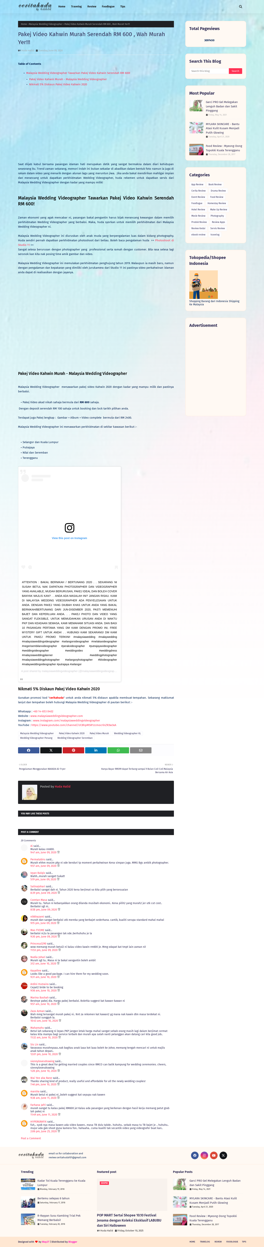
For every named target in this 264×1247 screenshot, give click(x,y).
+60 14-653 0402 (43, 711)
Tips (244, 1242)
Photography (217, 216)
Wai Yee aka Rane (41, 1078)
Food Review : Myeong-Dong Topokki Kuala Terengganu (224, 148)
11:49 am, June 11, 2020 (44, 1114)
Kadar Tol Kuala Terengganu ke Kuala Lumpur (61, 1183)
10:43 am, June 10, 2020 (44, 1020)
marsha (35, 1091)
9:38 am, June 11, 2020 (43, 1098)
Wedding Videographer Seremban (75, 738)
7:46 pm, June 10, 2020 (43, 1084)
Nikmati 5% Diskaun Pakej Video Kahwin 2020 (57, 84)
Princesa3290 (38, 943)
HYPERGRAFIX (38, 1121)
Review (218, 1242)
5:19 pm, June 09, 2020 (43, 879)
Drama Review (218, 190)
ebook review (198, 234)
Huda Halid (27, 50)
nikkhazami (37, 916)
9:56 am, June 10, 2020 (43, 990)
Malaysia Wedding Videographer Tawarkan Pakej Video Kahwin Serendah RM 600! (77, 73)
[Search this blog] (209, 71)
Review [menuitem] (91, 6)
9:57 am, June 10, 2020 (43, 1004)
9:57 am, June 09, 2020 (43, 866)
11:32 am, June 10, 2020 (44, 1037)
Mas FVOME (37, 930)
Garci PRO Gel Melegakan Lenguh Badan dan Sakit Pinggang (222, 106)
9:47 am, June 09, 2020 (43, 852)
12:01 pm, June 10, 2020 (44, 1054)
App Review (197, 184)
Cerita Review (198, 190)
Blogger (72, 1241)
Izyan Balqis (37, 873)
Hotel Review (198, 209)
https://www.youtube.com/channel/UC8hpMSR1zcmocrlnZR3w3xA (73, 725)
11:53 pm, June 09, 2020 (44, 950)
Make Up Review (218, 209)
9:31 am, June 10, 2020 (43, 977)
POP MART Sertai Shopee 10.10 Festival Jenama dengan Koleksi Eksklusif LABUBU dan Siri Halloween (129, 1220)
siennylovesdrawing (42, 1061)
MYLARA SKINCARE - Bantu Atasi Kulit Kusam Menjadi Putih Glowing (222, 128)
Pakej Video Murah (99, 733)
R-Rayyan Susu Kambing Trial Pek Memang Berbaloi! (59, 1218)
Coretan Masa (38, 900)
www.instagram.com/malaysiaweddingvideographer (66, 720)
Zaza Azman (37, 1011)
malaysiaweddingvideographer (60, 671)
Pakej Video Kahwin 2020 (72, 733)
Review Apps (218, 222)
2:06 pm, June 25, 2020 (44, 1131)
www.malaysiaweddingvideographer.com (56, 716)
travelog (215, 234)
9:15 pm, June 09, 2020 (43, 923)
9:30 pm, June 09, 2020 (44, 936)
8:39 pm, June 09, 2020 (44, 893)
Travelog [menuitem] (76, 6)
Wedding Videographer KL (127, 733)
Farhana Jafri (38, 1105)
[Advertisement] (215, 371)
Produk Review (199, 222)
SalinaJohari (37, 886)
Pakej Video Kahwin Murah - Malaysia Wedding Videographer (67, 79)
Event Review (198, 197)
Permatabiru (37, 859)
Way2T (45, 1241)
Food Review (216, 197)
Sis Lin (34, 1044)
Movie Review (198, 216)
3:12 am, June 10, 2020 (43, 963)
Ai (31, 846)
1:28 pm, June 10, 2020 (43, 1071)
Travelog (205, 1242)
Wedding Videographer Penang (36, 738)
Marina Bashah (39, 997)
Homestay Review (217, 203)
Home (24, 24)
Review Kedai (198, 228)
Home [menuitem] (61, 6)
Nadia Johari (37, 957)
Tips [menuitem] (122, 6)
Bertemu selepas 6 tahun (53, 1198)
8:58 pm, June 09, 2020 (44, 909)
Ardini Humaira (39, 984)
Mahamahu (37, 1027)
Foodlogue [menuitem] (108, 6)
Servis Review (217, 228)
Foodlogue (196, 203)
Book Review (215, 184)
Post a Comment (31, 1138)
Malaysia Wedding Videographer (46, 24)
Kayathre (35, 970)
